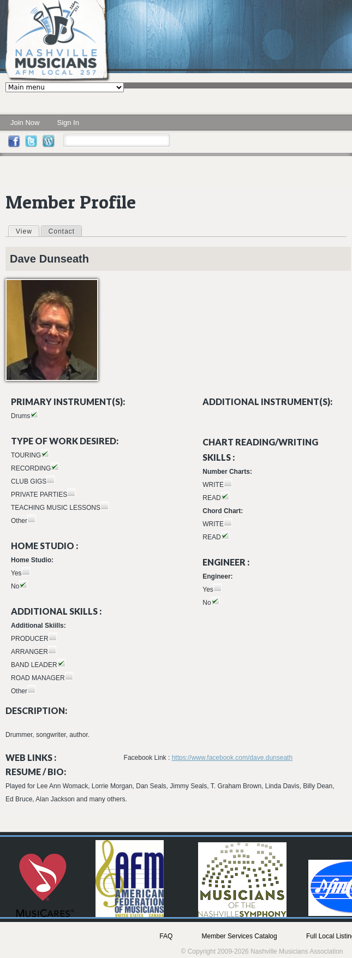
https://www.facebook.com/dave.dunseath (232, 757)
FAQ (165, 936)
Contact (62, 231)
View (27, 231)
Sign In (68, 122)
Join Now (24, 122)
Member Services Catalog (239, 936)
